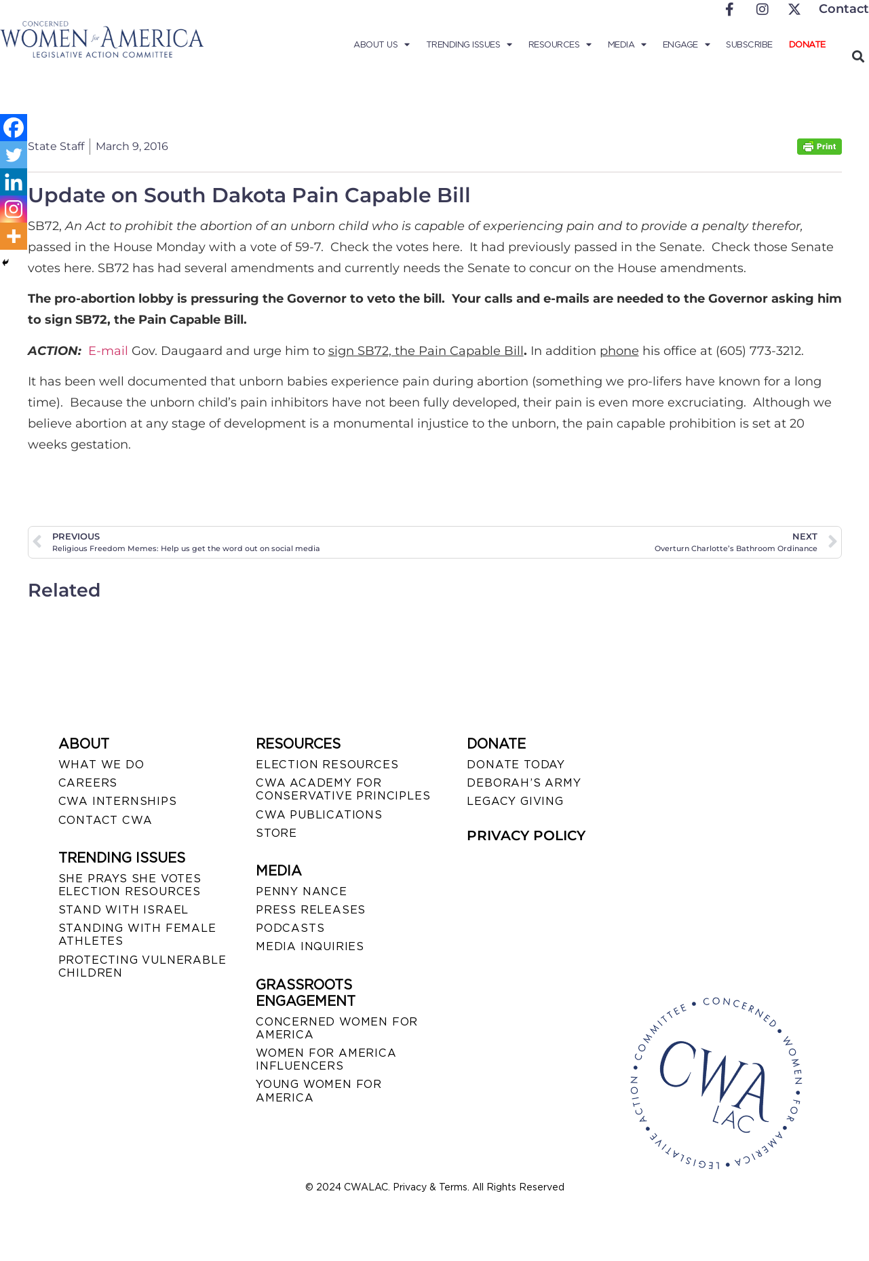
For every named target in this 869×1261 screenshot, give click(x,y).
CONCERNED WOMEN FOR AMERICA (337, 1028)
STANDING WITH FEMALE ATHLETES (137, 934)
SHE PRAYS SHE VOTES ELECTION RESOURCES (129, 885)
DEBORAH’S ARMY (524, 782)
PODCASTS (290, 928)
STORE (276, 833)
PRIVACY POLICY (526, 835)
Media (627, 45)
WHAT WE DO (101, 764)
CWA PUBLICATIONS (319, 814)
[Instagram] (13, 209)
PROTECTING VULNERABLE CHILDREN (142, 966)
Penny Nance (301, 891)
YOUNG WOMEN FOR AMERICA (319, 1091)
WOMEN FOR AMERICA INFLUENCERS (326, 1059)
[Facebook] (13, 127)
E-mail (108, 350)
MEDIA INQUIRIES (310, 946)
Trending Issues (469, 45)
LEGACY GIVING (515, 801)
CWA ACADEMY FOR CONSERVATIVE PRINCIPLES (343, 789)
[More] (13, 236)
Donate (807, 44)
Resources (560, 45)
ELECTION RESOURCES (327, 764)
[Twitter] (13, 154)
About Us (381, 45)
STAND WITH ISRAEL (123, 909)
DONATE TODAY (516, 764)
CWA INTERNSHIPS (117, 801)
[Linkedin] (13, 181)
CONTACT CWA (105, 820)
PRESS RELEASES (311, 909)
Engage (686, 45)
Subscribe (749, 44)
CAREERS (88, 782)
